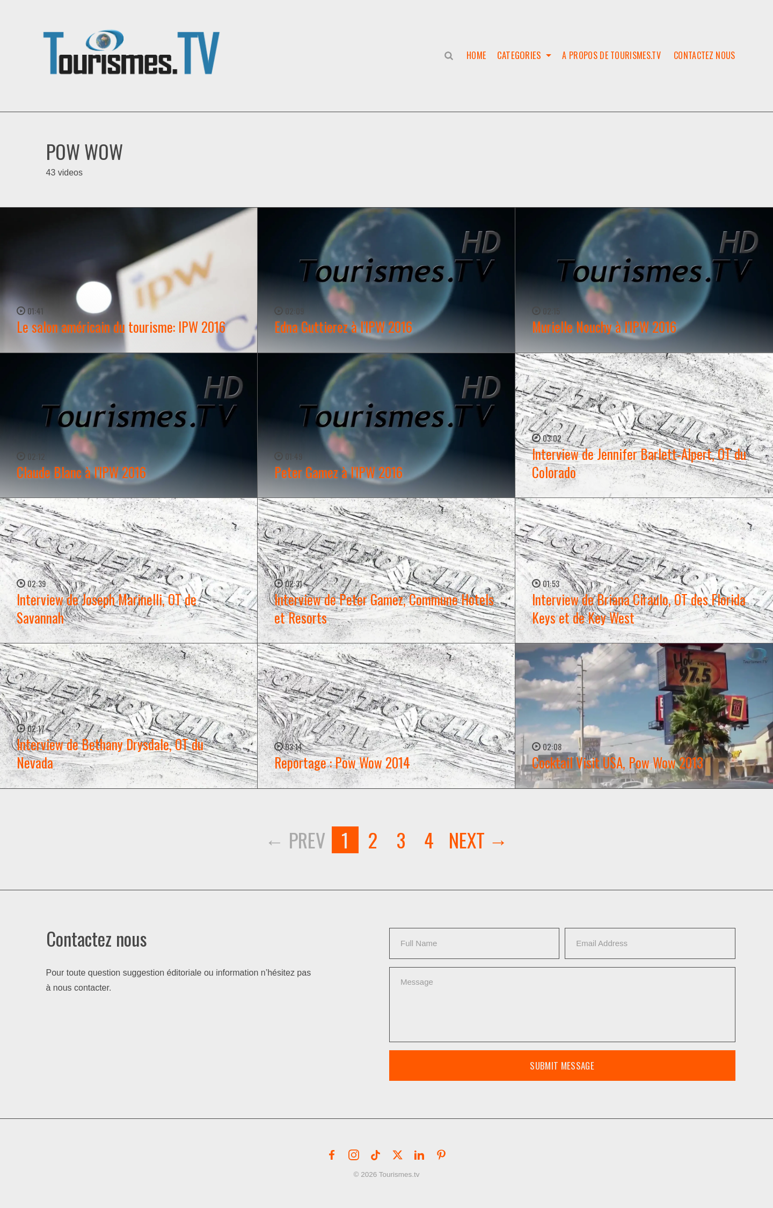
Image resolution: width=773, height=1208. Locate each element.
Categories (518, 55)
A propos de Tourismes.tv (611, 55)
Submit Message (562, 1065)
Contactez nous (704, 55)
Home (475, 55)
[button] (133, 40)
